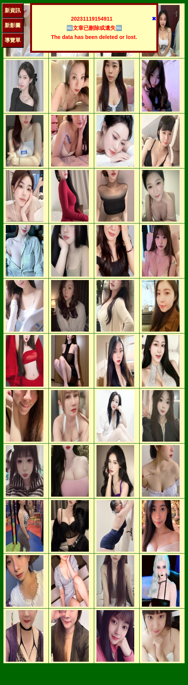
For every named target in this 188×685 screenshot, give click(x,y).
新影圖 (13, 25)
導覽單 (13, 40)
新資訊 (13, 10)
